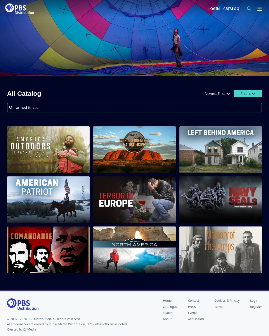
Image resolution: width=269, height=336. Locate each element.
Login (214, 8)
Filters (248, 93)
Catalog (231, 8)
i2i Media (29, 329)
